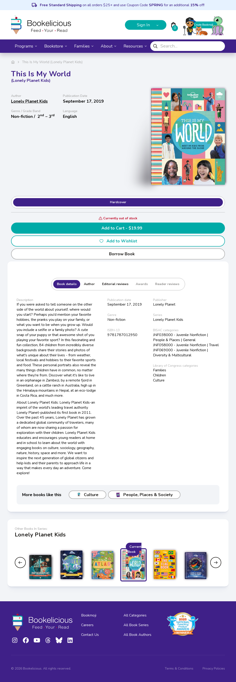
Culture (87, 494)
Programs (26, 46)
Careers (87, 625)
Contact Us (90, 634)
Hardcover (118, 202)
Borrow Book (118, 254)
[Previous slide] (20, 562)
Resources (135, 46)
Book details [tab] (67, 284)
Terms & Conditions (179, 668)
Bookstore (55, 46)
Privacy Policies (214, 668)
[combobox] (187, 46)
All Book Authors (137, 634)
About (108, 46)
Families (83, 46)
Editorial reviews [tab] (115, 284)
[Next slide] (215, 562)
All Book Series (136, 625)
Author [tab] (89, 284)
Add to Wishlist (118, 241)
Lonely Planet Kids (29, 101)
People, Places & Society (144, 494)
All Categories (135, 615)
